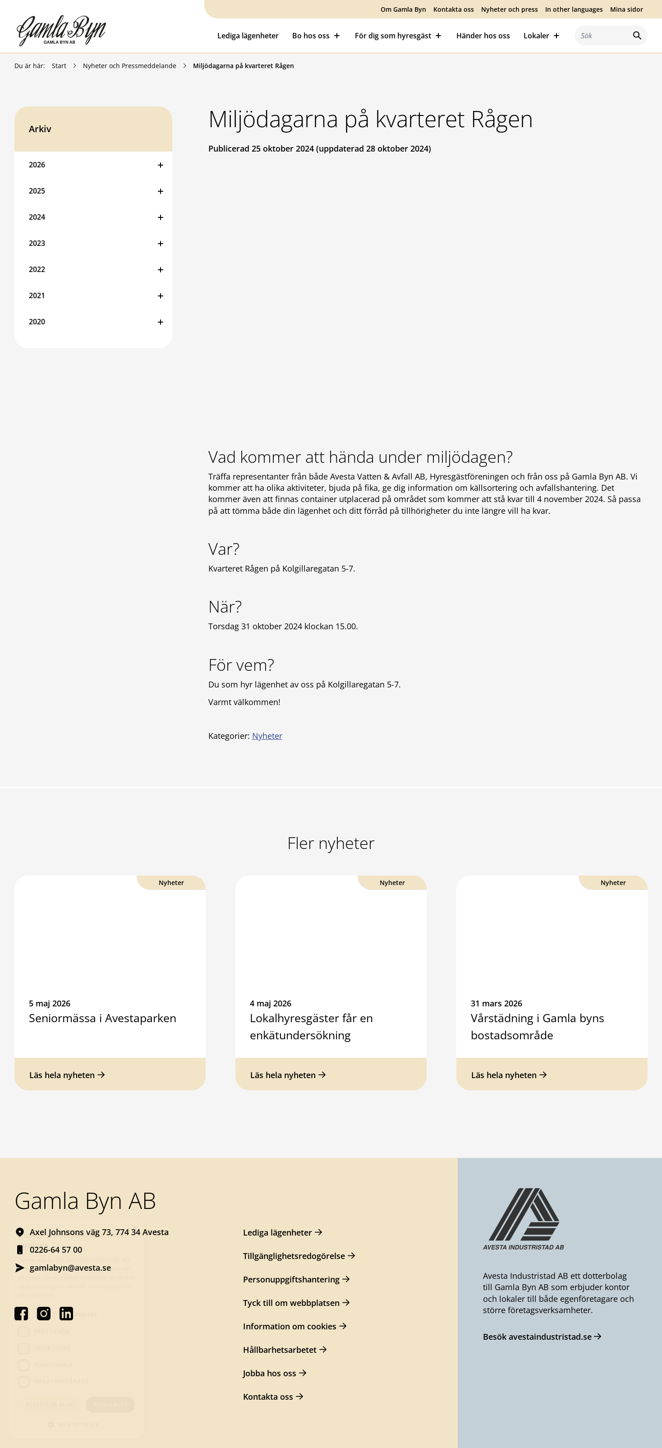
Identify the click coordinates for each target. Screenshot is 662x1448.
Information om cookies (289, 1326)
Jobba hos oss (269, 1373)
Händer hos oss (483, 36)
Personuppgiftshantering (291, 1279)
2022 (37, 269)
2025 (37, 191)
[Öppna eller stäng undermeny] (160, 165)
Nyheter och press (509, 9)
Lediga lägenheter (248, 36)
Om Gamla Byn (403, 9)
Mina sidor (626, 9)
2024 (37, 217)
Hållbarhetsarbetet (280, 1349)
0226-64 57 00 (56, 1249)
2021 (37, 295)
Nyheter (267, 735)
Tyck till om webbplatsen (291, 1302)
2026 (37, 165)
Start (59, 65)
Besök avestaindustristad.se (537, 1336)
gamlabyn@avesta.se (70, 1267)
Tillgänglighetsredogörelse (294, 1255)
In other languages (574, 9)
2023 (37, 243)
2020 (37, 322)
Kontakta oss (453, 9)
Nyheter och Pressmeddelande (129, 65)
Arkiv (40, 129)
